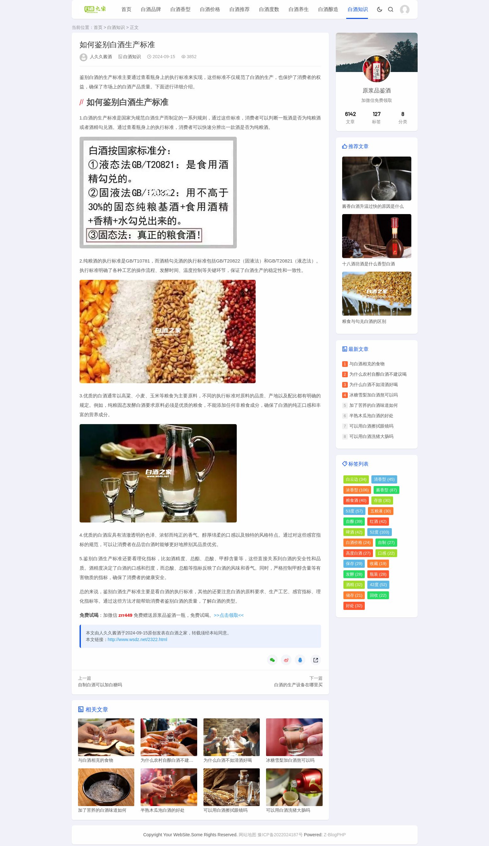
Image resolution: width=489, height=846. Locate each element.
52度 (379, 532)
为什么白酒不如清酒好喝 (373, 384)
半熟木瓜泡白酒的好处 (371, 415)
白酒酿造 (328, 9)
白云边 (356, 479)
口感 (386, 553)
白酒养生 (299, 9)
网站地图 (247, 836)
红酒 (378, 521)
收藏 (378, 563)
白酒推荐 (240, 9)
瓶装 (378, 574)
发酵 (354, 574)
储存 (354, 595)
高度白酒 (358, 553)
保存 (354, 563)
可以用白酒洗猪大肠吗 (371, 436)
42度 (378, 584)
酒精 (354, 584)
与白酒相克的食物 (367, 363)
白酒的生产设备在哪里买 (298, 684)
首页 (126, 9)
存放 (382, 500)
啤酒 (354, 532)
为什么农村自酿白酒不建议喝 (378, 374)
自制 (386, 542)
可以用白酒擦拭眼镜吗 (371, 426)
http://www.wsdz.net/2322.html (137, 639)
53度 (354, 511)
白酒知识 (358, 9)
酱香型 (386, 490)
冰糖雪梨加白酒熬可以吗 (373, 394)
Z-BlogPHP (335, 836)
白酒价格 (210, 9)
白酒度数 (269, 9)
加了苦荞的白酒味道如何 (373, 405)
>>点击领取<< (229, 615)
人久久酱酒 (101, 56)
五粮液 (380, 511)
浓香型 (357, 490)
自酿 (354, 521)
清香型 (384, 479)
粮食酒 (356, 500)
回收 (378, 595)
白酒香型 (180, 9)
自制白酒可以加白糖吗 (100, 684)
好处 (354, 605)
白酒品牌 (151, 9)
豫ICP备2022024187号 (280, 836)
